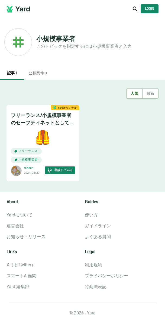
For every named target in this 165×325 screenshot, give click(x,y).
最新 (150, 93)
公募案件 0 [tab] (37, 73)
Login (149, 8)
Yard (22, 9)
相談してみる (60, 170)
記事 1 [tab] (12, 73)
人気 (134, 93)
